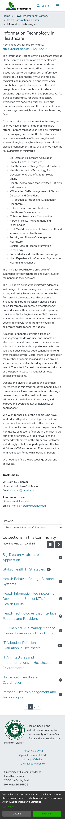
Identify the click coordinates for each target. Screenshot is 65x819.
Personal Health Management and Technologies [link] (29, 695)
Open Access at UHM (32, 755)
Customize (8, 806)
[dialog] (32, 805)
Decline (17, 813)
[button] (38, 6)
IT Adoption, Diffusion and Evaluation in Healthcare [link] (23, 645)
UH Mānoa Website (32, 764)
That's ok (47, 813)
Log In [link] (45, 6)
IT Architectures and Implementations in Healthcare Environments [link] (26, 662)
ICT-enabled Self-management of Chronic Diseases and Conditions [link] (29, 631)
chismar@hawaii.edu (22, 490)
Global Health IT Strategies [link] (24, 569)
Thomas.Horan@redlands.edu (28, 506)
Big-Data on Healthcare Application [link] (21, 557)
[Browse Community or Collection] (32, 527)
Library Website (32, 759)
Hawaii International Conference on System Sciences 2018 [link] (24, 20)
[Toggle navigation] (57, 5)
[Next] (39, 707)
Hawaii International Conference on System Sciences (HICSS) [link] (31, 16)
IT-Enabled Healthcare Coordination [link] (20, 680)
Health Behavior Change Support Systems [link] (28, 581)
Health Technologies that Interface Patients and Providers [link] (29, 616)
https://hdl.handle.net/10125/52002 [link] (25, 49)
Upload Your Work (32, 751)
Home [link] (6, 16)
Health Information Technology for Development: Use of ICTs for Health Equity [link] (29, 598)
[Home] (17, 5)
